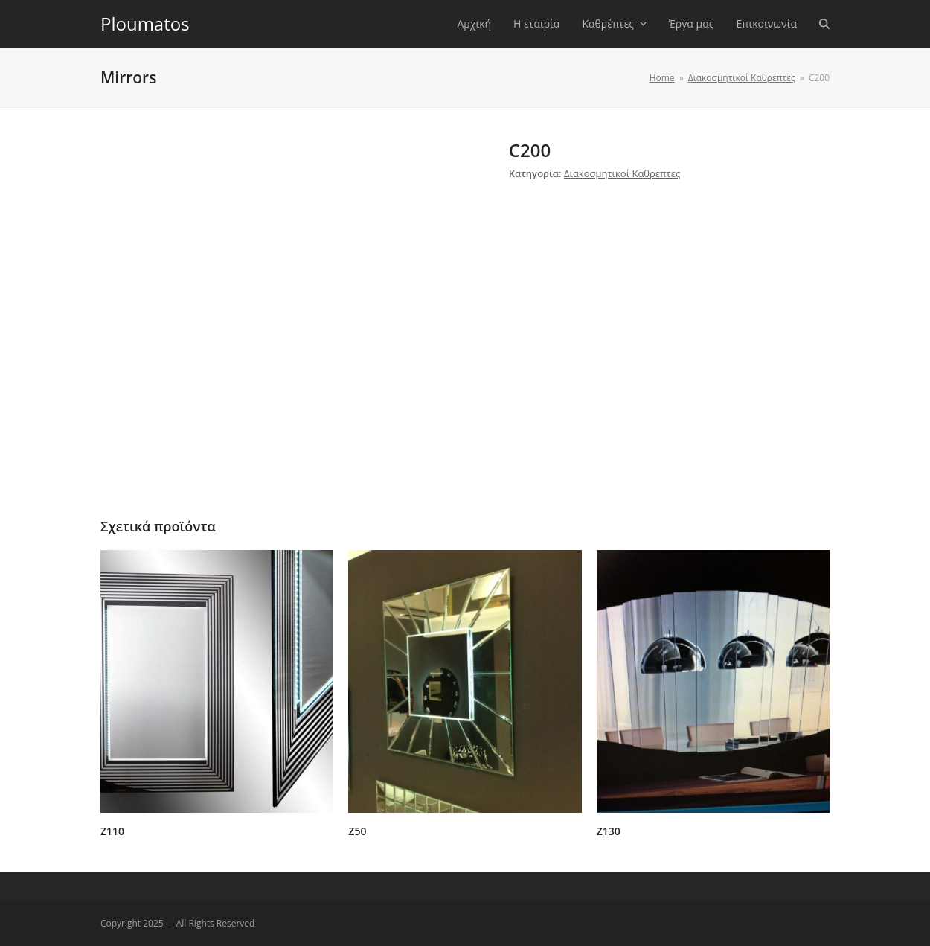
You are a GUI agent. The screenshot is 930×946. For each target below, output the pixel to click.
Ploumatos (145, 23)
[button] (824, 23)
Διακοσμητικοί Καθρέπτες (622, 173)
